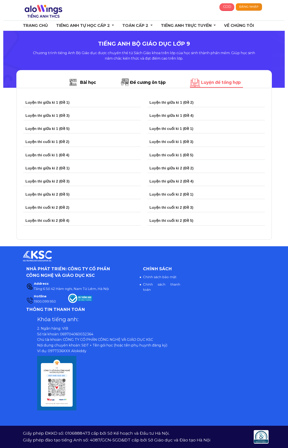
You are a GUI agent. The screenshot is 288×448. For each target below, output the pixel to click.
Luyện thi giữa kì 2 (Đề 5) (48, 194)
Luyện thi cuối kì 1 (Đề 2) (47, 142)
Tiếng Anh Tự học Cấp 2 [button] (83, 25)
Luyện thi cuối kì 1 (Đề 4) (47, 155)
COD (227, 7)
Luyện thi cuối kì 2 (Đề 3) (171, 207)
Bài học (88, 82)
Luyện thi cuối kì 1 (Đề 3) (171, 142)
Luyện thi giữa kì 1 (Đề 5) (48, 129)
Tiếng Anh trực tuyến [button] (187, 25)
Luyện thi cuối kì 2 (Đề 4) (47, 221)
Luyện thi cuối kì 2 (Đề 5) (171, 221)
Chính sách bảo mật (159, 277)
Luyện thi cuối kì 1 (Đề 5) (171, 155)
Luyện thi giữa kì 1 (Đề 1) (48, 102)
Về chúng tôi (239, 25)
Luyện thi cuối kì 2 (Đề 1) (171, 194)
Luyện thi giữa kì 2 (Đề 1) (48, 168)
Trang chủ (35, 25)
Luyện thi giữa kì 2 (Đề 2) (172, 168)
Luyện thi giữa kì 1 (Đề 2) (172, 102)
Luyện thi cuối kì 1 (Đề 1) (171, 129)
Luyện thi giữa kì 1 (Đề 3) (48, 116)
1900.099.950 (45, 301)
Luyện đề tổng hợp (221, 82)
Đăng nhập (249, 6)
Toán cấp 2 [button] (135, 25)
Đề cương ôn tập (148, 82)
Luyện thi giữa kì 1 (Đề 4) (172, 116)
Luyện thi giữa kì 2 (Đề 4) (172, 181)
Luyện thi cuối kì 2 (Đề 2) (47, 207)
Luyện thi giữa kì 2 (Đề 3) (48, 181)
